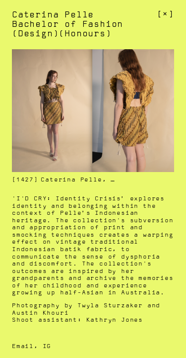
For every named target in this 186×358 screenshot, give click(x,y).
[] (165, 14)
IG (47, 346)
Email (23, 346)
